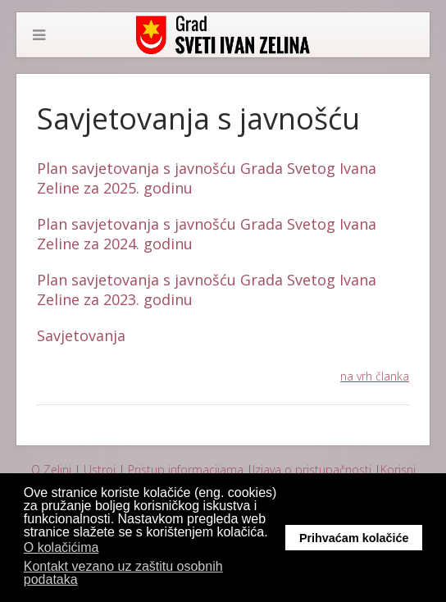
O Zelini (51, 469)
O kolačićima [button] (61, 547)
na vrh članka (374, 376)
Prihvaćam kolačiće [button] (354, 538)
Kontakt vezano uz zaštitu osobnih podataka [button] (123, 572)
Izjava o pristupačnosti (312, 469)
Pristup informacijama (185, 469)
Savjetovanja (81, 335)
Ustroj (100, 469)
